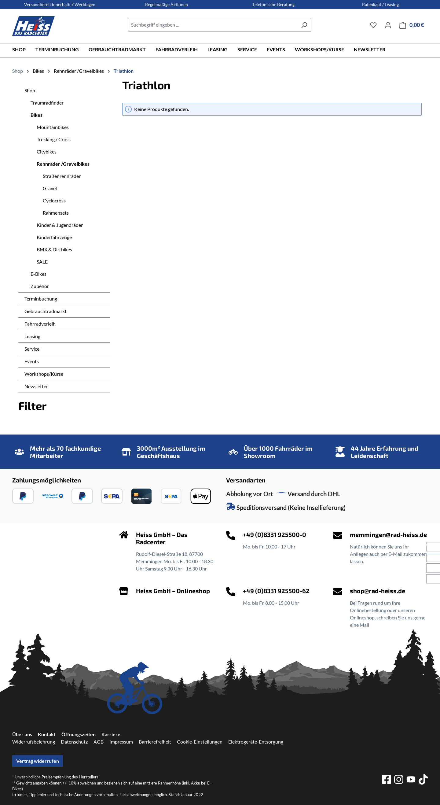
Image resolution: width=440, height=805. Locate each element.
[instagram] (398, 780)
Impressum (121, 741)
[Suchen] (304, 24)
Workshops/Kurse (43, 374)
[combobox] (212, 24)
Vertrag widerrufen (37, 761)
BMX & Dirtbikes (54, 249)
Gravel (50, 188)
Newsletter (36, 386)
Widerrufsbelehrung (33, 741)
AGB (99, 741)
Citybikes (47, 151)
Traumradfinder (47, 102)
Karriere (110, 734)
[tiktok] (423, 780)
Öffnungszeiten (78, 734)
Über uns (22, 734)
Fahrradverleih (40, 324)
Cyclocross (54, 200)
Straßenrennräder (62, 176)
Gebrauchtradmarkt (45, 311)
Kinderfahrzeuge (54, 237)
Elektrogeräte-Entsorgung (255, 741)
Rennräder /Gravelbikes (63, 164)
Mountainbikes (53, 127)
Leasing (32, 336)
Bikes (36, 115)
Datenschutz (74, 741)
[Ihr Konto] (388, 25)
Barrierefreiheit (155, 741)
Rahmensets (56, 213)
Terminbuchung (40, 298)
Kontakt (47, 734)
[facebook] (386, 780)
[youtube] (411, 780)
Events (31, 361)
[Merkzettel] (373, 25)
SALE (42, 261)
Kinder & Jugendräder (60, 225)
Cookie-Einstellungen (199, 741)
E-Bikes (38, 274)
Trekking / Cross (54, 139)
